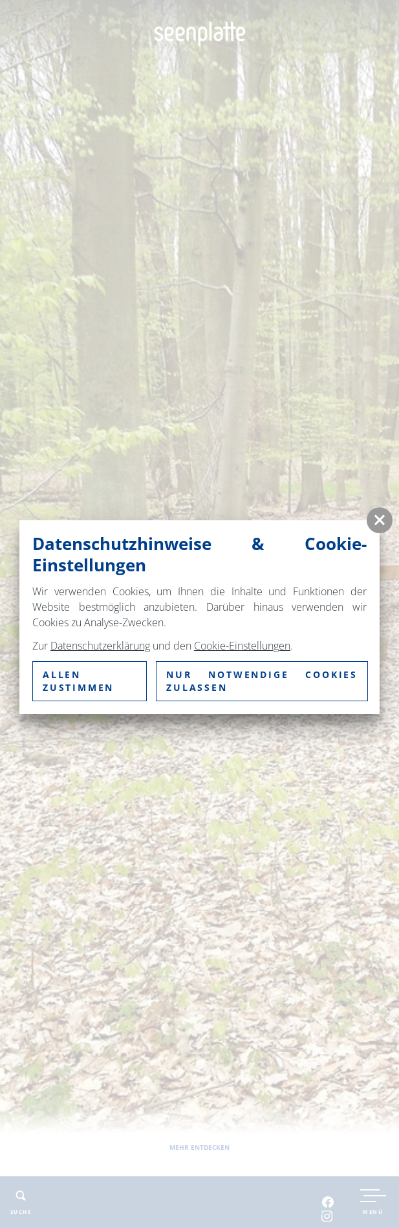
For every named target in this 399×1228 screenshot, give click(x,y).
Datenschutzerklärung (100, 646)
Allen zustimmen (78, 680)
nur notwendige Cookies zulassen (262, 680)
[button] (380, 520)
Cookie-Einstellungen (242, 646)
